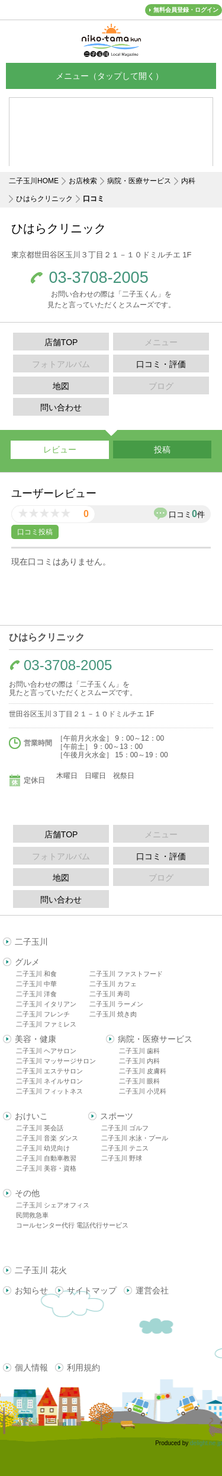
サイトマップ (92, 1290)
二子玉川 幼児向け (43, 1148)
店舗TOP (61, 342)
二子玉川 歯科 (139, 1050)
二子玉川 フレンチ (43, 1014)
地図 (61, 386)
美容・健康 (35, 1039)
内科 (188, 181)
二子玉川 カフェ (113, 983)
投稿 (162, 449)
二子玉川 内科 (139, 1060)
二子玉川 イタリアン (46, 1004)
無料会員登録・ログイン (185, 10)
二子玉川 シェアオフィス (52, 1205)
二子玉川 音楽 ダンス (47, 1138)
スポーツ (116, 1116)
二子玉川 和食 (36, 973)
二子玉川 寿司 (109, 993)
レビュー (59, 449)
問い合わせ (61, 407)
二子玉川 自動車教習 (46, 1158)
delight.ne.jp (206, 1443)
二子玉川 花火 (41, 1270)
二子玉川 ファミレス (46, 1024)
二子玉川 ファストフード (126, 973)
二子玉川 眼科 (139, 1081)
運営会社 (152, 1290)
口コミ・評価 (161, 364)
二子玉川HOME (34, 181)
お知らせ (31, 1290)
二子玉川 (31, 941)
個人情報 (31, 1367)
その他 (27, 1193)
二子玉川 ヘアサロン (46, 1050)
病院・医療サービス (139, 181)
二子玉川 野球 (121, 1158)
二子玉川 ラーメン (116, 1004)
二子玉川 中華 (36, 983)
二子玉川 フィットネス (49, 1091)
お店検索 (83, 181)
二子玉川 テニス (125, 1148)
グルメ (27, 962)
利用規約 (83, 1367)
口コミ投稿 (35, 532)
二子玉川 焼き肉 (113, 1014)
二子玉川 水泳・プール (134, 1138)
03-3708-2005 (99, 278)
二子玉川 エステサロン (49, 1071)
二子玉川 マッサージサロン (56, 1060)
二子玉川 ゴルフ (125, 1127)
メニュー (111, 76)
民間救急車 (32, 1215)
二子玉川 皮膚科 (142, 1071)
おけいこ (31, 1116)
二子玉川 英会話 (39, 1127)
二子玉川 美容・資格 (46, 1168)
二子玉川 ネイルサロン (49, 1081)
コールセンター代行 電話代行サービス (72, 1225)
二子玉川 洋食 (36, 993)
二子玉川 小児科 (142, 1091)
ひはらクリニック (44, 199)
